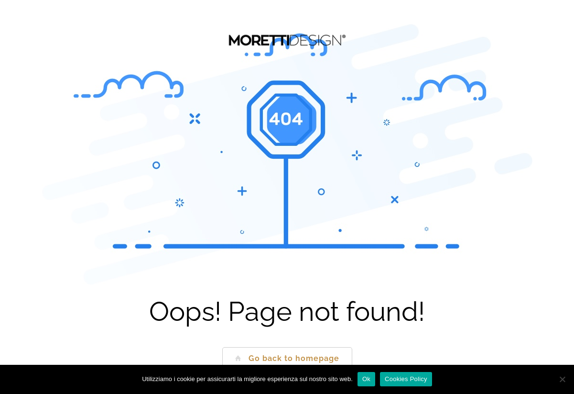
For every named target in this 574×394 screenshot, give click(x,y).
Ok (366, 379)
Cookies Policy (406, 379)
